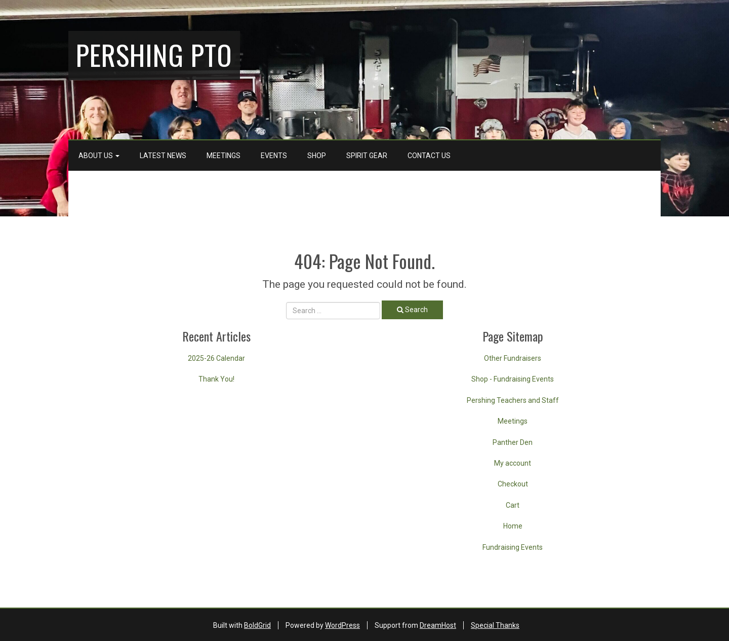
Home (512, 526)
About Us (98, 156)
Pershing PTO (154, 54)
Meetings (223, 156)
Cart (512, 505)
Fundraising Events (512, 547)
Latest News (163, 156)
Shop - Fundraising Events (512, 379)
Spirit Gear (366, 156)
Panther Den (513, 442)
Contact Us (429, 156)
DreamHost (438, 625)
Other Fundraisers (512, 358)
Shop (316, 156)
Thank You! (216, 379)
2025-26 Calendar (216, 358)
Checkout (513, 484)
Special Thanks (495, 625)
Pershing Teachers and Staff (513, 400)
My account (512, 463)
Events (274, 156)
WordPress (342, 625)
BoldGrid (257, 625)
